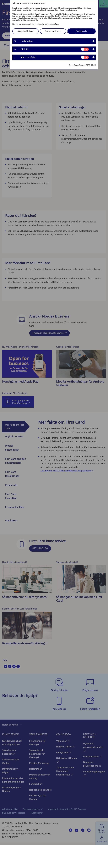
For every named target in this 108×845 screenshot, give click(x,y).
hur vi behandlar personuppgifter (44, 24)
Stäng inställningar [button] (25, 31)
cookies (25, 24)
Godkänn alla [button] (81, 31)
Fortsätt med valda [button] (53, 31)
